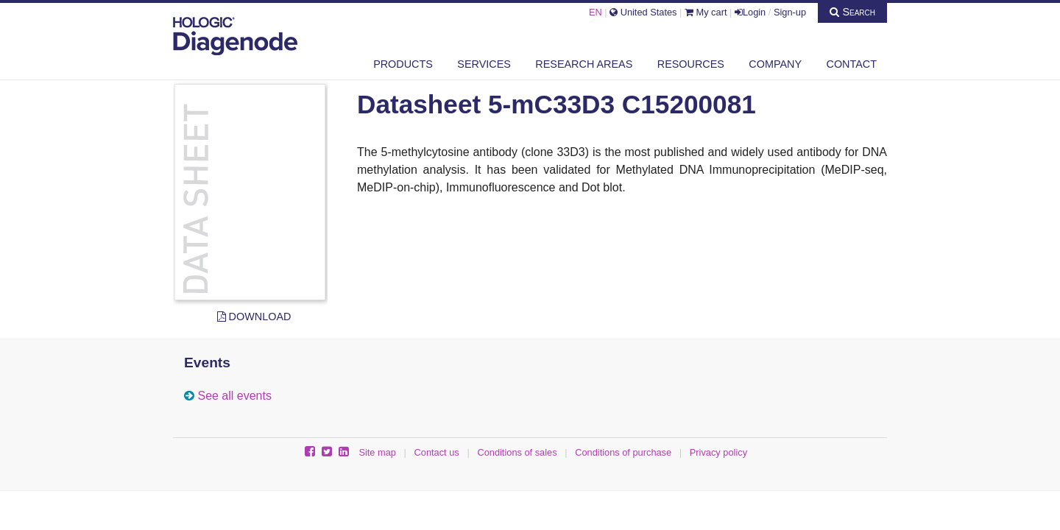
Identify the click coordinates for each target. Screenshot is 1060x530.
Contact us (436, 452)
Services (484, 64)
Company (775, 64)
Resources (690, 64)
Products (403, 64)
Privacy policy (718, 452)
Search (852, 12)
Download (254, 316)
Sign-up (790, 12)
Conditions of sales (516, 452)
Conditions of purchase (623, 452)
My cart (706, 12)
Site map (377, 452)
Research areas (583, 64)
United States (643, 12)
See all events (234, 395)
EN (595, 12)
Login (750, 12)
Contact (852, 64)
